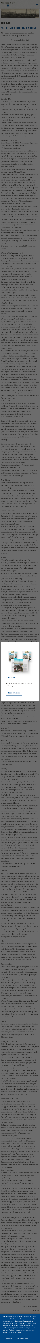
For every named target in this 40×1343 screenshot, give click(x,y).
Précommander (14, 693)
